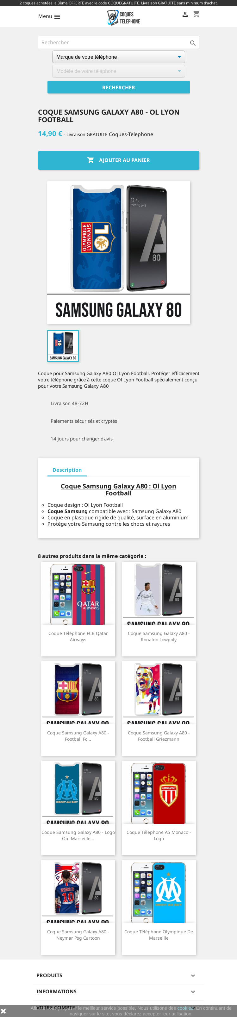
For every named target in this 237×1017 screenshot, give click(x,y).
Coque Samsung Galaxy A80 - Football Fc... (78, 736)
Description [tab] (67, 469)
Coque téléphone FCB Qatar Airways (78, 636)
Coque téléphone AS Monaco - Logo (159, 835)
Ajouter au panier (118, 160)
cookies (185, 1008)
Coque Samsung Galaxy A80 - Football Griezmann (159, 736)
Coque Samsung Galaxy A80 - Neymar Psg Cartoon (78, 935)
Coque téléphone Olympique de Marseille (158, 935)
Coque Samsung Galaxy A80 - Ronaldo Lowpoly (159, 636)
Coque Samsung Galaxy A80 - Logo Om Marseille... (78, 835)
